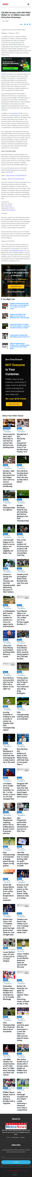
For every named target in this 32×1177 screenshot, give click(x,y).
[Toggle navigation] (28, 4)
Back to (16, 1174)
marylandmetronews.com (15, 1170)
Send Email (8, 206)
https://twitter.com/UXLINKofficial (16, 175)
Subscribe (16, 1162)
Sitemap (23, 1137)
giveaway (14, 113)
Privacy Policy (15, 1137)
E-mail (3, 1157)
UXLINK (3, 74)
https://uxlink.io (11, 210)
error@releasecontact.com (18, 250)
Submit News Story (16, 286)
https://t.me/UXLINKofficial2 (16, 179)
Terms (8, 1137)
